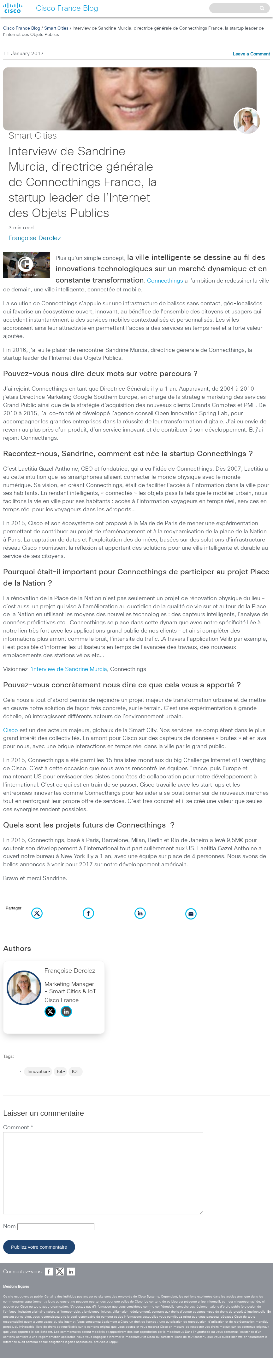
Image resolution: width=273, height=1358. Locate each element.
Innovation (38, 1071)
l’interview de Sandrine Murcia (68, 669)
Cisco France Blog (21, 28)
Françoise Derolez (35, 238)
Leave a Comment (251, 54)
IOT (75, 1071)
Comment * (18, 1128)
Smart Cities (56, 28)
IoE (60, 1071)
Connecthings (165, 281)
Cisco (10, 730)
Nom (10, 1226)
